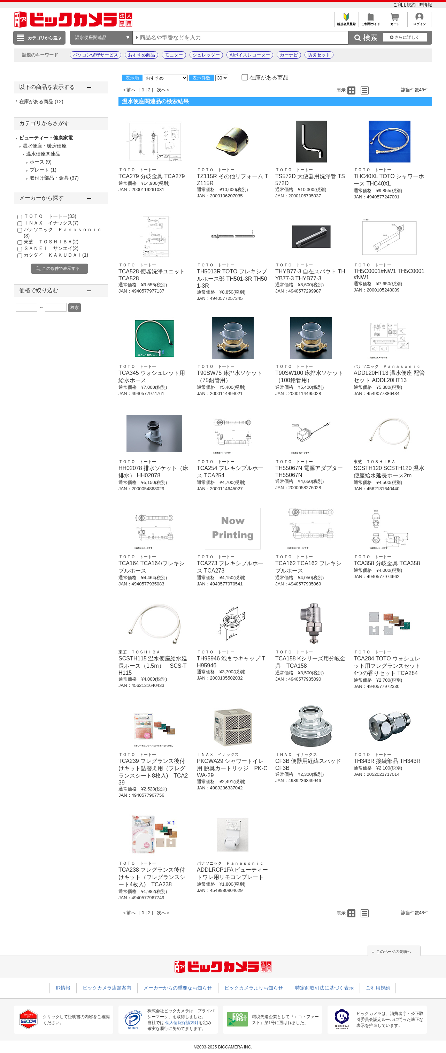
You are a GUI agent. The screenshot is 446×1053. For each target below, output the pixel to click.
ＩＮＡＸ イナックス (51, 223)
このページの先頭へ (393, 951)
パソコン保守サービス (95, 55)
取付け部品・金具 (49, 178)
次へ (161, 89)
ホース (37, 162)
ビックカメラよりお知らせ (253, 988)
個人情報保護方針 (182, 1022)
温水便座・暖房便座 (45, 146)
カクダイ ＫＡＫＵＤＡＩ (56, 255)
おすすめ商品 (141, 55)
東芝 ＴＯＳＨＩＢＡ (51, 241)
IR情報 (425, 4)
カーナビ (289, 55)
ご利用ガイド (370, 22)
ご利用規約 (405, 4)
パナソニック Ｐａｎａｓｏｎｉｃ (387, 366)
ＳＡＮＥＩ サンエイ (51, 248)
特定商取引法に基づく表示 (324, 988)
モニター (174, 55)
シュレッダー (206, 55)
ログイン (419, 22)
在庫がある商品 (41, 101)
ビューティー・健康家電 (46, 138)
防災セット (319, 55)
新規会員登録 (346, 22)
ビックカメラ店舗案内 (107, 988)
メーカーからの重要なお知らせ (178, 988)
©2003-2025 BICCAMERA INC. (223, 1047)
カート (395, 22)
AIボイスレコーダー (250, 55)
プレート (39, 170)
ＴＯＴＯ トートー (50, 216)
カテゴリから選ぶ (44, 38)
